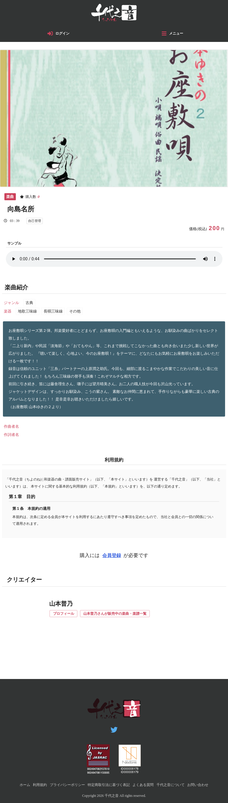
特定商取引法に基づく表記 (108, 784)
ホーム (17, 784)
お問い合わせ (204, 784)
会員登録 (112, 557)
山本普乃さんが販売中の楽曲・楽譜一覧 (120, 615)
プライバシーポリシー (64, 784)
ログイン (63, 34)
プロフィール (64, 615)
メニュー (176, 34)
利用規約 (34, 784)
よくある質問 (145, 784)
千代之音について (175, 784)
